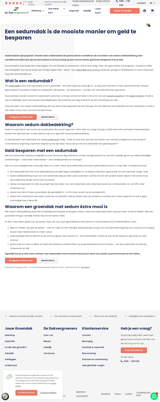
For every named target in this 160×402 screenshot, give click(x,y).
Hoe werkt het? (53, 10)
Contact (141, 3)
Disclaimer (105, 394)
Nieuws (47, 341)
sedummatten (136, 95)
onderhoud (53, 139)
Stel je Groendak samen (122, 11)
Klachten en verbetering (94, 359)
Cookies (128, 394)
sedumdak (14, 85)
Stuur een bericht (134, 350)
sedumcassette (115, 95)
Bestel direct (48, 117)
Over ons (48, 335)
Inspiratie (74, 10)
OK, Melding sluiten (26, 392)
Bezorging (87, 341)
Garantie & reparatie (93, 347)
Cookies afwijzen (48, 392)
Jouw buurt (98, 10)
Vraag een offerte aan (21, 117)
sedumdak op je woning (88, 69)
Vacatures (49, 353)
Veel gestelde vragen (93, 365)
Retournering (89, 353)
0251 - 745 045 (131, 361)
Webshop (36, 10)
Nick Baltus (85, 267)
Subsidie (9, 353)
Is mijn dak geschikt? (16, 347)
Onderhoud (11, 365)
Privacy (118, 394)
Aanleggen (10, 359)
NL (151, 3)
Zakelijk (87, 10)
